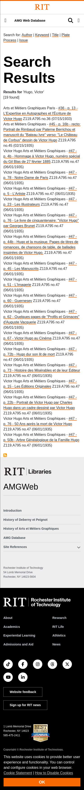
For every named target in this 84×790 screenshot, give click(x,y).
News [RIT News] (56, 644)
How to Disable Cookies (54, 773)
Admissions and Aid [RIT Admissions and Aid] (18, 644)
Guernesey (23, 301)
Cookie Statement (18, 773)
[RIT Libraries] (28, 471)
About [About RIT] (7, 618)
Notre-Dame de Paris (31, 178)
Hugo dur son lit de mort (36, 354)
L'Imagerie (23, 285)
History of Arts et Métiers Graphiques (31, 528)
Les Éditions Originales (33, 386)
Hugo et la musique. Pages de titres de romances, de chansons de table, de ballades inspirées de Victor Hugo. (40, 247)
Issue (23, 40)
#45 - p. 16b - (60, 124)
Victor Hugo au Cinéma (33, 338)
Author (27, 35)
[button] (5, 20)
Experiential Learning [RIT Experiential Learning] (19, 635)
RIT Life (58, 627)
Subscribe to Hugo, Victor (5, 455)
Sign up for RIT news (25, 705)
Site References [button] (15, 547)
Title (55, 35)
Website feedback (23, 692)
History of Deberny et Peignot (25, 519)
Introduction (12, 510)
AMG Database (14, 538)
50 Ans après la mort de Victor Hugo (43, 424)
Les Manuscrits (27, 269)
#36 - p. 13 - (68, 108)
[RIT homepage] (37, 602)
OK (42, 782)
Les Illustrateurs (27, 204)
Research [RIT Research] (59, 618)
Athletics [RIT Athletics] (59, 635)
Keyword (42, 35)
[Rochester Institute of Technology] (42, 7)
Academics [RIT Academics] (11, 627)
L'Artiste (19, 194)
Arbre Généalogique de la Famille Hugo (47, 440)
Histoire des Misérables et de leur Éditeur (47, 370)
